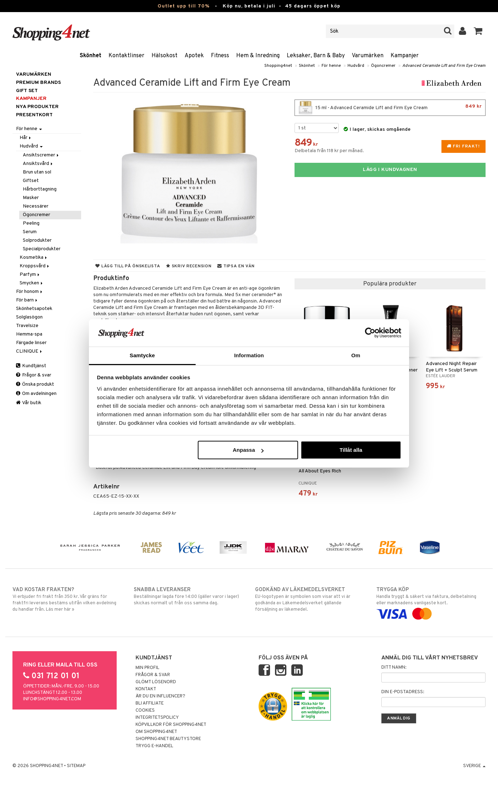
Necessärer (35, 206)
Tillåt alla (350, 450)
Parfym (30, 275)
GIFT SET (27, 91)
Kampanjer (405, 55)
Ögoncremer (383, 66)
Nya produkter (37, 107)
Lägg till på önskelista (127, 266)
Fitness (220, 55)
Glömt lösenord (156, 682)
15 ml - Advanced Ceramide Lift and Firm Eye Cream (390, 108)
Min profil (147, 668)
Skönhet (90, 55)
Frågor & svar (33, 375)
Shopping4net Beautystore (168, 739)
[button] (478, 31)
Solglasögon (29, 317)
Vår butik (28, 403)
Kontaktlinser (126, 55)
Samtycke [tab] (142, 355)
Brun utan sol (37, 172)
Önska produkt (35, 384)
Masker (31, 198)
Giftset (31, 181)
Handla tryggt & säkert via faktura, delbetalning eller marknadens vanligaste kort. (431, 601)
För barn (27, 300)
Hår (26, 138)
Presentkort (34, 115)
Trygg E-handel (154, 746)
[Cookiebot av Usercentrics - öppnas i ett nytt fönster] (370, 332)
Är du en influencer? (160, 696)
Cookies (145, 710)
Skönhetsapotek (34, 309)
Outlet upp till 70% (184, 6)
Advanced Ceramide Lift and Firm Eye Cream (444, 66)
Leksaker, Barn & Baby (316, 55)
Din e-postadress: (402, 692)
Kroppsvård (35, 266)
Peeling (31, 223)
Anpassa (248, 450)
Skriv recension (188, 266)
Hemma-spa (29, 334)
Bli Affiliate (150, 703)
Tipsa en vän (235, 266)
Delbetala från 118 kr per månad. (329, 151)
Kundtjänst (31, 366)
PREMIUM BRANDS (38, 83)
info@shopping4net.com (52, 699)
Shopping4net (278, 66)
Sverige (474, 766)
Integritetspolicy (157, 718)
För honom (29, 292)
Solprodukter (37, 240)
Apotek (194, 55)
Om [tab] (355, 355)
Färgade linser (31, 343)
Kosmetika (34, 258)
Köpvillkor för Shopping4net (171, 725)
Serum (30, 232)
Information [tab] (249, 355)
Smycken (32, 283)
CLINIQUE (29, 351)
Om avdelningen (36, 394)
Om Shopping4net (156, 732)
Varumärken (367, 55)
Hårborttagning (40, 189)
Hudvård (356, 66)
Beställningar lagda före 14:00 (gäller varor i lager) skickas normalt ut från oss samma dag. (188, 596)
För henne (331, 66)
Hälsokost (165, 55)
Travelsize (27, 326)
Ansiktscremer (41, 155)
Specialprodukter (41, 249)
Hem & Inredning (258, 55)
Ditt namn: (393, 667)
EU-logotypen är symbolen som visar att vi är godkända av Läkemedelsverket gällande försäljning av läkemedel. (309, 599)
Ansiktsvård (38, 164)
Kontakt (146, 689)
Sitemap (76, 766)
